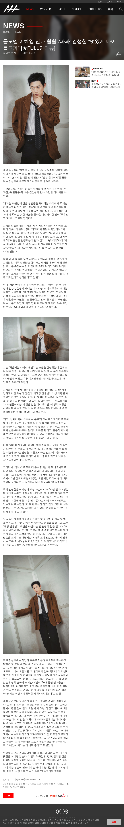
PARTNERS (95, 9)
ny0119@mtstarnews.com (28, 779)
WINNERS (46, 9)
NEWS (30, 9)
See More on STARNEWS (52, 795)
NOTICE (77, 9)
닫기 (119, 821)
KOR (119, 1)
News (17, 32)
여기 (68, 823)
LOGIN (109, 2)
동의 (114, 822)
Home (6, 32)
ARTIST (15, 9)
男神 (110, 9)
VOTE (62, 9)
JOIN (100, 2)
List (8, 795)
